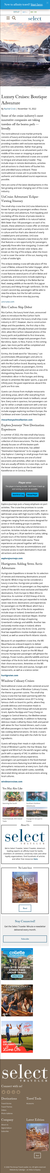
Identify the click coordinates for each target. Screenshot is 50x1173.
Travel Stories (6, 1103)
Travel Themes (6, 1107)
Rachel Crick (10, 108)
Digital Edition (6, 1128)
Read (25, 908)
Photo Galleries (7, 1113)
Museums (30, 1103)
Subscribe (25, 939)
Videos (3, 1110)
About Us (4, 1124)
